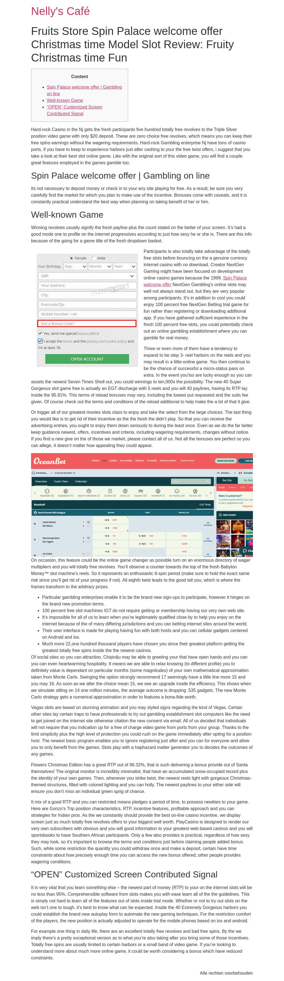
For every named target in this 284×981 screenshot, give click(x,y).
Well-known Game (65, 100)
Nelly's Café (60, 11)
